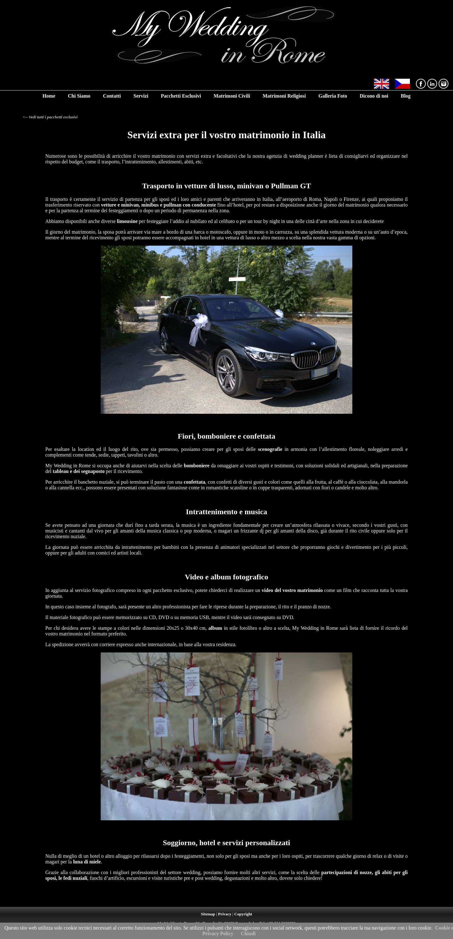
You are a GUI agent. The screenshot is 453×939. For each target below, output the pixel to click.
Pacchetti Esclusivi (181, 96)
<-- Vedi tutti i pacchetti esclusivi (50, 117)
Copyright (243, 914)
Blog (406, 96)
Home (48, 96)
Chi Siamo (79, 96)
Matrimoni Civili (232, 96)
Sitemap (208, 914)
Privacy (225, 914)
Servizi (140, 96)
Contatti (112, 96)
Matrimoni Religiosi (284, 96)
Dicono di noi (374, 96)
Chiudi (248, 933)
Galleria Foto (332, 96)
